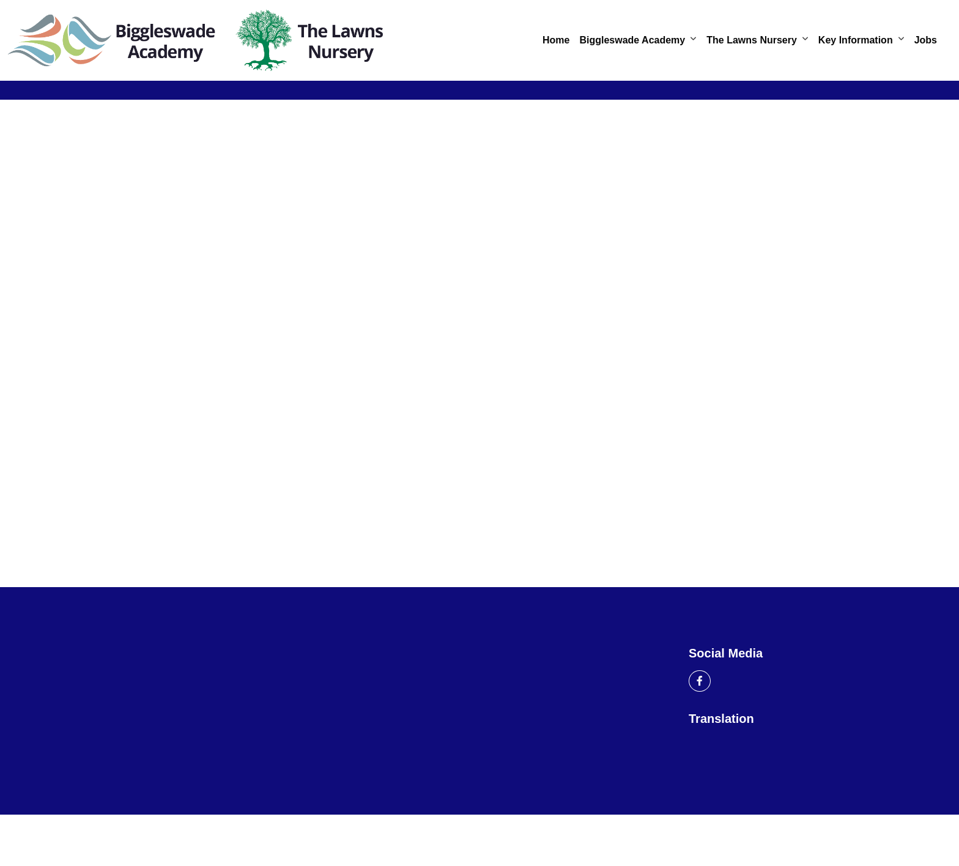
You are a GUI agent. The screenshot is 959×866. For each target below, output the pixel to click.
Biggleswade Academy (632, 40)
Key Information (855, 40)
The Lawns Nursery (751, 40)
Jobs (925, 40)
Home (555, 40)
